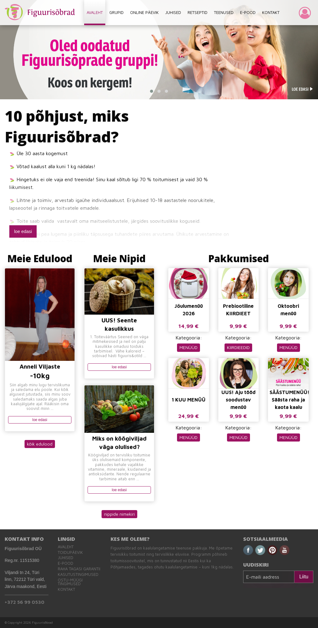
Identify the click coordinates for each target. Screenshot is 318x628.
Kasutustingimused (78, 574)
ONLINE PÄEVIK (144, 12)
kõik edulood (39, 443)
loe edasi (23, 231)
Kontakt (66, 589)
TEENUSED (224, 12)
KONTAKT (270, 12)
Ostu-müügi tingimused (70, 582)
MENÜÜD (188, 347)
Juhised (65, 557)
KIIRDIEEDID (238, 347)
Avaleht (66, 547)
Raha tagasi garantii (79, 569)
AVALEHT (95, 12)
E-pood (65, 563)
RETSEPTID (197, 12)
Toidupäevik (70, 552)
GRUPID (116, 12)
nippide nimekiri (119, 514)
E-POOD (248, 12)
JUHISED (173, 12)
